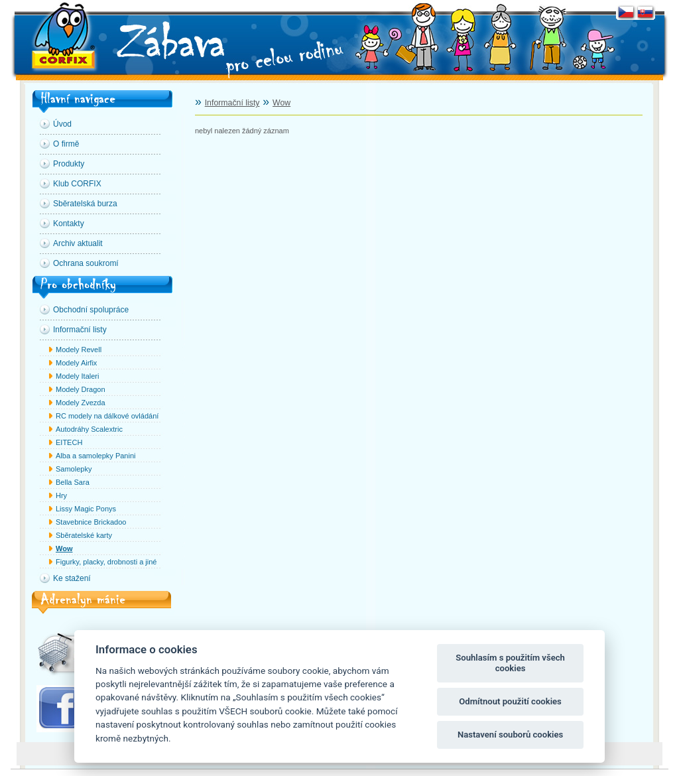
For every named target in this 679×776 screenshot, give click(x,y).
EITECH (69, 442)
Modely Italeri (77, 376)
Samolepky (74, 469)
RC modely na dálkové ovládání (107, 416)
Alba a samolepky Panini (95, 456)
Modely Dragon (80, 389)
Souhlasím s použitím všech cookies (510, 663)
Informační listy (232, 102)
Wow (64, 548)
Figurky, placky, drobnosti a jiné (106, 562)
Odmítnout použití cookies (510, 701)
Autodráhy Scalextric (89, 429)
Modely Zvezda (80, 403)
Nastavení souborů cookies (510, 735)
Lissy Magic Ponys (86, 509)
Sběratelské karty (84, 535)
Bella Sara (73, 482)
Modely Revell (78, 350)
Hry (61, 495)
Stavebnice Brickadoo (91, 522)
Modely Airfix (76, 363)
